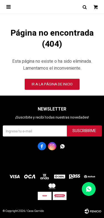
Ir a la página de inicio (52, 84)
